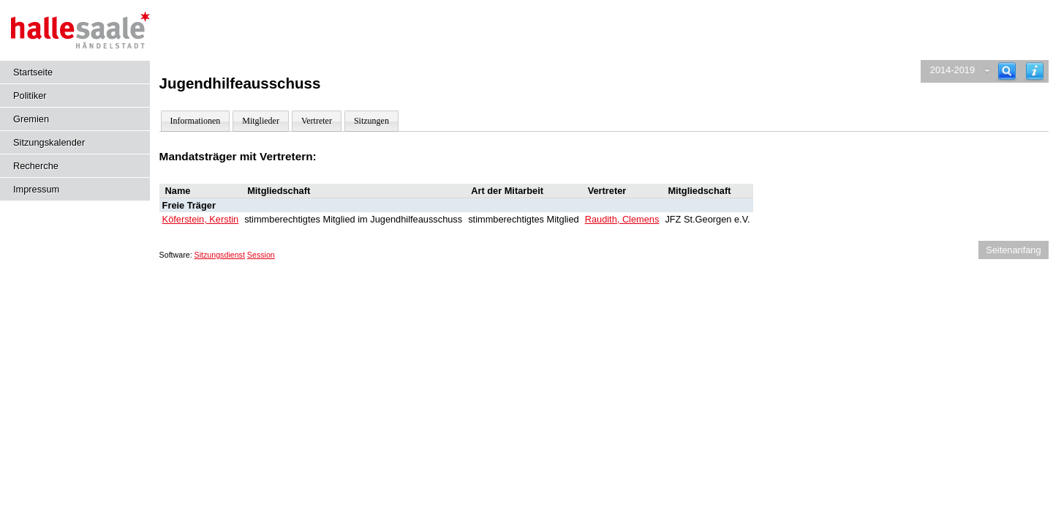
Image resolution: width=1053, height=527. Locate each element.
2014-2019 (952, 69)
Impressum (36, 189)
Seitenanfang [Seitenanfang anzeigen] (1013, 249)
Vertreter (316, 121)
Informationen (195, 121)
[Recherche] (1007, 71)
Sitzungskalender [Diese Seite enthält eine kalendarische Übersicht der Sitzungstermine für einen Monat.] (49, 142)
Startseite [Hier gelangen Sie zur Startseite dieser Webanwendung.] (33, 72)
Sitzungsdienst (220, 254)
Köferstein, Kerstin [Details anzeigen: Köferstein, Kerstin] (200, 219)
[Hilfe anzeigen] (1035, 71)
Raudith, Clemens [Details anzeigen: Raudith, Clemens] (622, 219)
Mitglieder (260, 121)
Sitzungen (371, 121)
